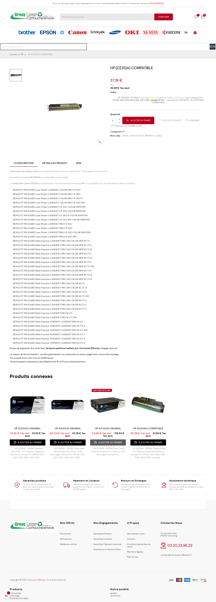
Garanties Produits (103, 533)
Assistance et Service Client (107, 549)
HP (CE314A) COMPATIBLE (148, 428)
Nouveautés (66, 539)
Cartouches (15, 593)
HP (123, 131)
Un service (115, 595)
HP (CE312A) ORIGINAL (68, 428)
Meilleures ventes (68, 544)
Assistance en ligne (19, 598)
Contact (131, 539)
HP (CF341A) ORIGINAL (108, 428)
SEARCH (213, 46)
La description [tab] (23, 163)
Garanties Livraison (103, 539)
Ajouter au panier (138, 120)
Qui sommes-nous (136, 533)
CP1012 (125, 135)
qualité (113, 593)
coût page (15, 595)
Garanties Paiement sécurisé (107, 544)
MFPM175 (149, 135)
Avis (78, 163)
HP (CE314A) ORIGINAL (27, 428)
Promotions (65, 533)
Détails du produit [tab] (54, 163)
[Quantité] (114, 120)
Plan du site (132, 557)
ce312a (158, 135)
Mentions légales (135, 552)
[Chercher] (43, 46)
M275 (141, 135)
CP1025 (133, 135)
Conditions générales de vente (138, 545)
